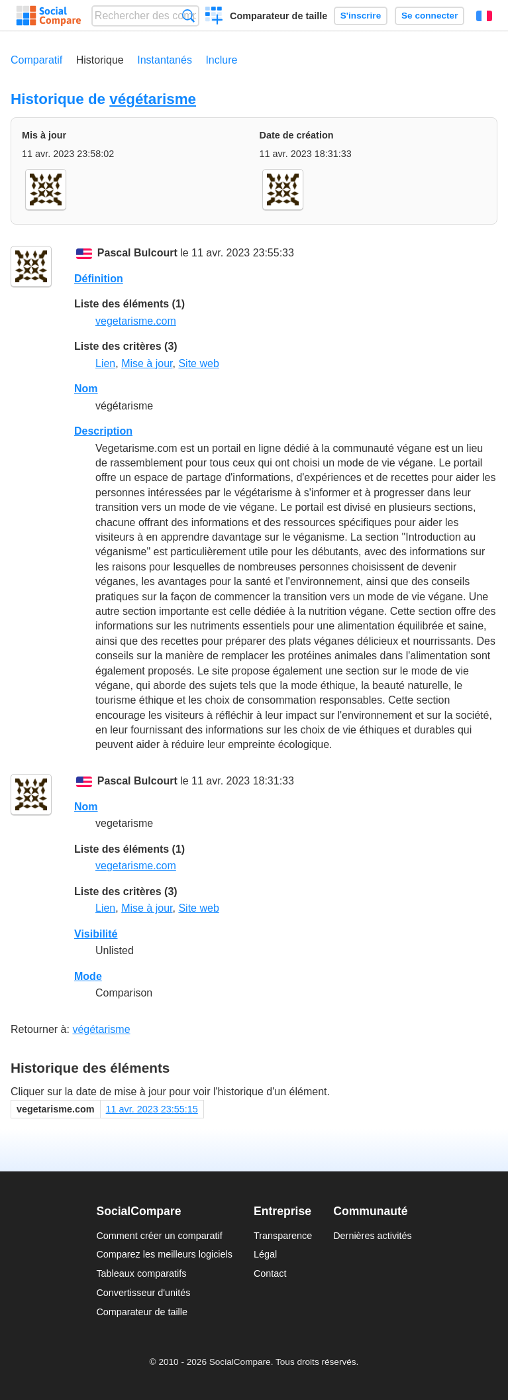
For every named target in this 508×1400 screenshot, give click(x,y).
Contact (270, 1273)
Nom (86, 388)
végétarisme (152, 99)
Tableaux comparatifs (141, 1273)
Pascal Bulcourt (137, 252)
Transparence (283, 1235)
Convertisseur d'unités (143, 1292)
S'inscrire (360, 16)
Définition (98, 278)
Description (103, 431)
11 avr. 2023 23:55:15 (152, 1109)
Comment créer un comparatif (159, 1235)
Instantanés (164, 60)
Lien (105, 363)
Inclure (221, 60)
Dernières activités (372, 1235)
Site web (198, 363)
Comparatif (36, 60)
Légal (265, 1254)
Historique (100, 60)
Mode (88, 976)
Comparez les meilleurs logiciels (164, 1254)
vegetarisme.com (135, 321)
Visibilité (96, 934)
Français (484, 16)
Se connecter (429, 16)
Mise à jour (146, 363)
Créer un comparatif (214, 17)
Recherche (188, 15)
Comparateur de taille (278, 16)
